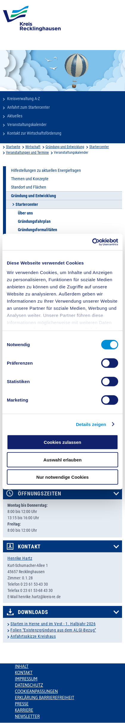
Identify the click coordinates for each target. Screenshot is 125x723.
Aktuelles (14, 115)
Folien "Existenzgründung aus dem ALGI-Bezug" (53, 630)
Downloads (33, 612)
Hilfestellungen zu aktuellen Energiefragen (46, 170)
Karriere (24, 710)
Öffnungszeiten (39, 494)
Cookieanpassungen (36, 691)
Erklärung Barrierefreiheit (44, 697)
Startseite (13, 147)
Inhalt (22, 666)
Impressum (26, 679)
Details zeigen (91, 424)
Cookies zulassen (62, 442)
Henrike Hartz (19, 558)
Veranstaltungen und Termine (27, 152)
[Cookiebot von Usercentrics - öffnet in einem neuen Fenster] (92, 242)
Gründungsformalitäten (37, 229)
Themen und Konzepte (30, 178)
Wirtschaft (32, 147)
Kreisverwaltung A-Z (23, 98)
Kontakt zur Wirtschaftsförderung (34, 133)
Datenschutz (29, 685)
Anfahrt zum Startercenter (28, 107)
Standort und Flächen (28, 187)
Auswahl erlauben (62, 459)
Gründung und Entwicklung (65, 147)
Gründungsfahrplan (34, 221)
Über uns (25, 213)
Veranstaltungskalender (26, 124)
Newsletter (27, 716)
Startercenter (99, 147)
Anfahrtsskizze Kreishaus (33, 636)
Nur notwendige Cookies (62, 477)
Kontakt (29, 547)
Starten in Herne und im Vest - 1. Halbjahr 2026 (53, 623)
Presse (22, 704)
